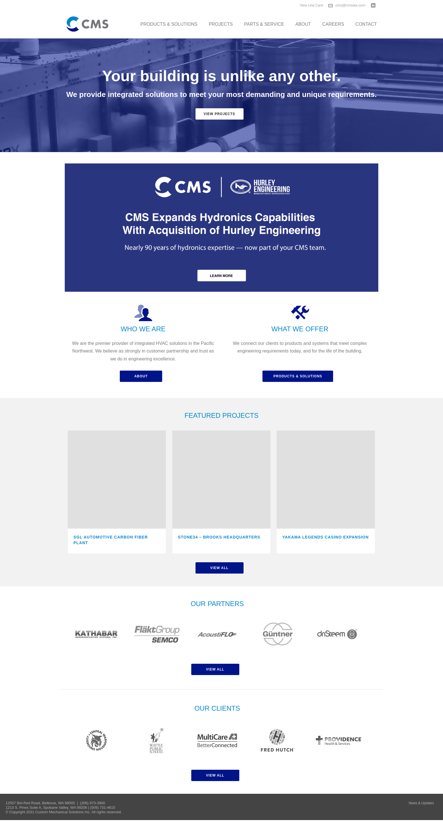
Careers (333, 24)
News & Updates (421, 803)
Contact (366, 24)
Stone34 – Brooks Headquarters (219, 537)
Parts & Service (264, 24)
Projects (221, 24)
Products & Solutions (168, 24)
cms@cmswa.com (350, 5)
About (303, 24)
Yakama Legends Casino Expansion (325, 537)
